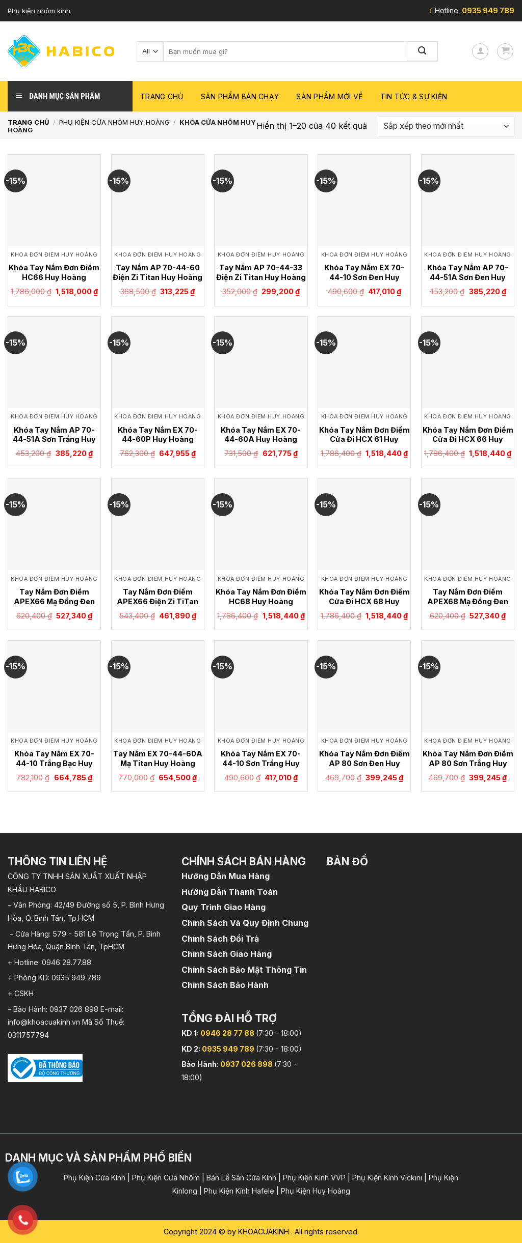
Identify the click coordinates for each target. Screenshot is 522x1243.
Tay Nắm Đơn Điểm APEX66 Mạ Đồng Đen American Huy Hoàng (54, 601)
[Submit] (422, 51)
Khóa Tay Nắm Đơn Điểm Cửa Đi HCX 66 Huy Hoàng (468, 439)
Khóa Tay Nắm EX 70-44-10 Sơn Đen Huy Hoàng (364, 277)
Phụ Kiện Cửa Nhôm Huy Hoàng (114, 122)
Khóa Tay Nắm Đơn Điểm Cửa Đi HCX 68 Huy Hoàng (364, 601)
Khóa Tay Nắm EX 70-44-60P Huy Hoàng (158, 435)
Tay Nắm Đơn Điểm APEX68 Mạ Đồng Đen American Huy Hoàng (467, 601)
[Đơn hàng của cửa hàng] (446, 126)
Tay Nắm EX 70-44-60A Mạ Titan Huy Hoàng (157, 758)
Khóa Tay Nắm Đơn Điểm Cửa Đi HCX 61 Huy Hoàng (364, 439)
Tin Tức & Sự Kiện (414, 96)
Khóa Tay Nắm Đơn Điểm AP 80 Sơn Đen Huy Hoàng (364, 763)
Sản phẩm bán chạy (240, 96)
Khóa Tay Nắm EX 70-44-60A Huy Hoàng (261, 435)
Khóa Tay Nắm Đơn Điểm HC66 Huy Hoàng (54, 272)
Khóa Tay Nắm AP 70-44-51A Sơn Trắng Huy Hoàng (54, 439)
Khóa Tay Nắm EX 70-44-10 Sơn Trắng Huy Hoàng (261, 763)
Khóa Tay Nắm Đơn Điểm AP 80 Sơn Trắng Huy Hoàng (468, 763)
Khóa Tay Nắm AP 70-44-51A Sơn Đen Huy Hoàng (467, 277)
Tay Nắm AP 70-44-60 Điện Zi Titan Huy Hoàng (157, 272)
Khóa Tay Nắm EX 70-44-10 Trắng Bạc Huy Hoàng (54, 763)
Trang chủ (162, 96)
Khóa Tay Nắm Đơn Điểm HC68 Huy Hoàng (261, 596)
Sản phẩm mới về (329, 96)
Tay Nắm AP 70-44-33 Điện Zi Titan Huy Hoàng (261, 272)
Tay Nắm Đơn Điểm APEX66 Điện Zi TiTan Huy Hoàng (157, 601)
